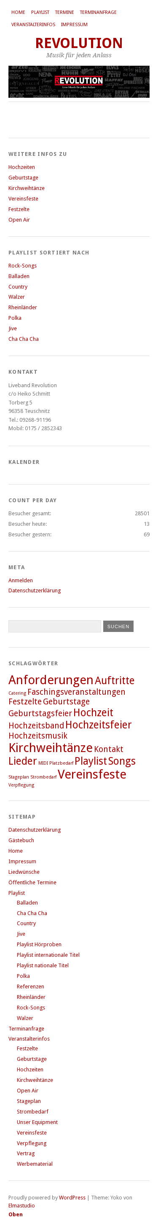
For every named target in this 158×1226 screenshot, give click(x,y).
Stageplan (29, 1101)
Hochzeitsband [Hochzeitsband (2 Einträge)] (36, 726)
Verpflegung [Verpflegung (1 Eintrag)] (21, 785)
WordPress (72, 1197)
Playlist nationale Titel (43, 965)
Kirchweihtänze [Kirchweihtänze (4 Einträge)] (50, 748)
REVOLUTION (79, 43)
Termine (64, 12)
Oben (15, 1214)
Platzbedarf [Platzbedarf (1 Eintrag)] (61, 763)
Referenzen (30, 986)
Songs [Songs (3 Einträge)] (122, 761)
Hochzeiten (21, 167)
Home (18, 12)
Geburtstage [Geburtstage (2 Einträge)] (66, 702)
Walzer (16, 297)
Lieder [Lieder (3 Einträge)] (22, 761)
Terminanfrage (98, 12)
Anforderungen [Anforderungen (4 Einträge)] (51, 680)
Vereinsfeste (23, 198)
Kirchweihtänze (26, 188)
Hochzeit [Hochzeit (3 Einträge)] (93, 713)
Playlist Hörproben (39, 944)
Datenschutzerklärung (34, 590)
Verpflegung (31, 1143)
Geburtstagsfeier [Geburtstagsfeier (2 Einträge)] (40, 713)
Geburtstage (23, 177)
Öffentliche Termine (32, 882)
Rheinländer (22, 307)
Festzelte (18, 209)
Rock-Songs (22, 265)
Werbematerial (35, 1164)
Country (17, 287)
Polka (14, 318)
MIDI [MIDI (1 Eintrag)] (43, 763)
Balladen (18, 276)
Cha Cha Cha (23, 339)
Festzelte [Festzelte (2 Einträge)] (25, 702)
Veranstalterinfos (33, 24)
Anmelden (20, 580)
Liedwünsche (24, 872)
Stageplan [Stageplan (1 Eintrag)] (18, 777)
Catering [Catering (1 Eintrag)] (17, 693)
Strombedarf (32, 1111)
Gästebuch (21, 840)
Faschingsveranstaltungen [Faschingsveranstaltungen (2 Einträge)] (76, 692)
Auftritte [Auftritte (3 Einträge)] (115, 681)
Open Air (19, 220)
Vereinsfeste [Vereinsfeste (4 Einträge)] (92, 774)
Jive (12, 328)
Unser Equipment (37, 1122)
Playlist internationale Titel (48, 955)
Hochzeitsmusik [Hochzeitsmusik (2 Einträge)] (37, 736)
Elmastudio (21, 1205)
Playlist (40, 12)
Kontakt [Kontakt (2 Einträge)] (108, 749)
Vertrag (26, 1153)
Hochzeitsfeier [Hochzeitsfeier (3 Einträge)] (98, 725)
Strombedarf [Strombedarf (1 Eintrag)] (43, 777)
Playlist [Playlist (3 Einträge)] (91, 761)
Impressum (74, 24)
